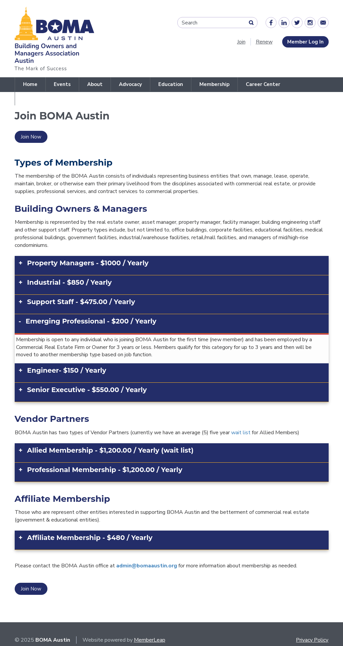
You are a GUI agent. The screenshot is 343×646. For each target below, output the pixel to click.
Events (62, 84)
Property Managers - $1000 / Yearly (88, 263)
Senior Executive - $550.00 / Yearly (87, 389)
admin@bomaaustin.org (146, 565)
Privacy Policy (312, 640)
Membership (214, 84)
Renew (264, 41)
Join (241, 41)
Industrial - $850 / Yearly (69, 282)
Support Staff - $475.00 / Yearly (81, 301)
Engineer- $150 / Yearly (66, 370)
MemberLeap (149, 640)
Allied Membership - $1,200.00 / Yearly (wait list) (110, 450)
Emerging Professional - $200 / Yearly (91, 321)
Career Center (263, 84)
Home (30, 84)
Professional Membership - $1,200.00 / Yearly (104, 469)
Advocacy (130, 84)
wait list (240, 432)
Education (170, 84)
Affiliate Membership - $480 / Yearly (89, 537)
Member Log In (305, 41)
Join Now (31, 136)
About (95, 84)
